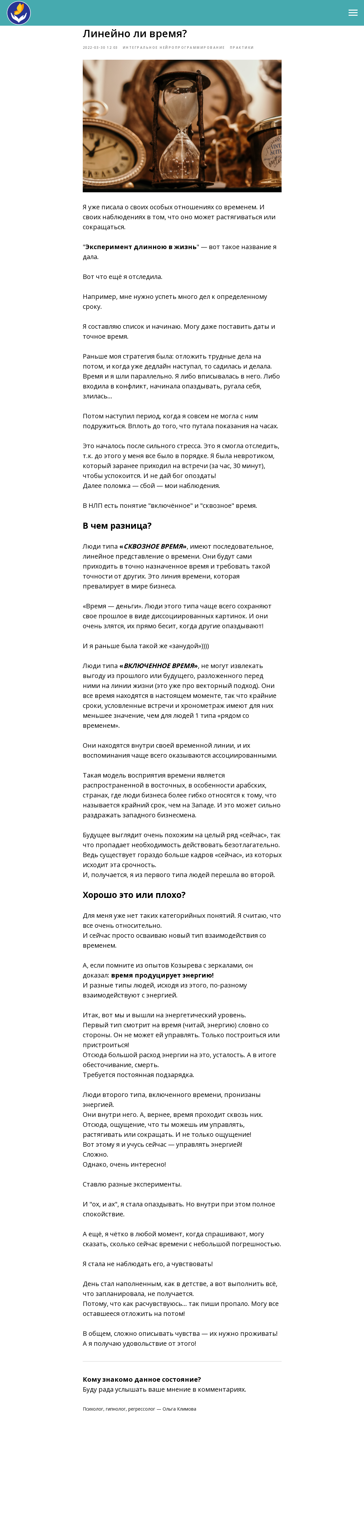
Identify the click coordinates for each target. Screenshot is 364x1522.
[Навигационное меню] (353, 13)
